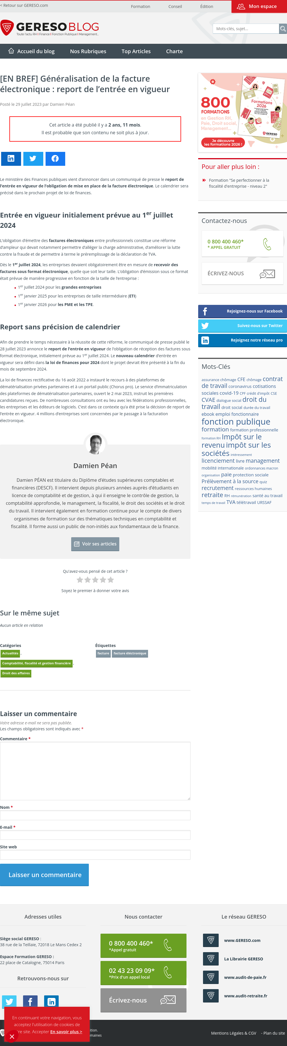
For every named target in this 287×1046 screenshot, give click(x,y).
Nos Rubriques (88, 51)
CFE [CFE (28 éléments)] (241, 379)
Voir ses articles (95, 544)
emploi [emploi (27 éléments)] (223, 414)
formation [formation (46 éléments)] (215, 429)
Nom (6, 807)
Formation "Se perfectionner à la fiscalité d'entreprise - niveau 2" (239, 183)
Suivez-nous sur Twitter (242, 326)
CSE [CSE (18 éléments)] (274, 393)
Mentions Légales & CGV (233, 1033)
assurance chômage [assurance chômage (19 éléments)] (219, 379)
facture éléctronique (130, 653)
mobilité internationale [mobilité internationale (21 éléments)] (223, 468)
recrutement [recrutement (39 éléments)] (218, 488)
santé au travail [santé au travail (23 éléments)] (267, 495)
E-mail (7, 827)
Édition (206, 6)
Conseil (175, 6)
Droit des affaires (16, 673)
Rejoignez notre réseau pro (242, 341)
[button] (12, 1036)
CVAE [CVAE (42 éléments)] (208, 400)
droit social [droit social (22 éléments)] (232, 407)
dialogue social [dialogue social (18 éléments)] (228, 400)
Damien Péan (62, 104)
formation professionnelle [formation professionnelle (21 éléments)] (254, 430)
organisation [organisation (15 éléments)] (211, 475)
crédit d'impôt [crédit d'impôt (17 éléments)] (258, 393)
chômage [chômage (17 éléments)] (254, 379)
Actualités (10, 653)
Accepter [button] (40, 1031)
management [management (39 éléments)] (263, 460)
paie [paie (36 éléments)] (226, 474)
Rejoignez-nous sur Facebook (242, 312)
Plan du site (274, 1033)
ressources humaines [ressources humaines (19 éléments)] (253, 488)
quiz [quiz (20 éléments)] (263, 481)
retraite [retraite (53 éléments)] (212, 495)
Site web (8, 846)
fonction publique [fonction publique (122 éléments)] (236, 421)
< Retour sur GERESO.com (24, 5)
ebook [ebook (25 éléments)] (208, 414)
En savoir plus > (66, 1031)
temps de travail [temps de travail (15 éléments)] (213, 503)
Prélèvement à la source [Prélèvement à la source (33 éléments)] (230, 481)
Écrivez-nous (241, 274)
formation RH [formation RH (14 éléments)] (211, 438)
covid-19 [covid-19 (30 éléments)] (229, 393)
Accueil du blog (36, 51)
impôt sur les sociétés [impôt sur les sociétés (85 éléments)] (236, 449)
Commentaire (15, 738)
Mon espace (263, 6)
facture (103, 653)
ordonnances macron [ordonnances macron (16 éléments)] (261, 468)
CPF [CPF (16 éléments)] (242, 393)
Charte (174, 51)
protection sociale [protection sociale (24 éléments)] (251, 474)
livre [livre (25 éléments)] (240, 461)
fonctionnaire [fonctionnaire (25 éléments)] (245, 414)
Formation (140, 6)
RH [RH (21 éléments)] (227, 495)
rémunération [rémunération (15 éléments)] (241, 496)
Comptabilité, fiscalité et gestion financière (36, 663)
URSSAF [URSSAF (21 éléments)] (264, 502)
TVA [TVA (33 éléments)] (230, 502)
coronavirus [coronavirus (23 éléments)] (239, 386)
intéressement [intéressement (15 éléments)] (241, 454)
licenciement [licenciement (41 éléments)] (218, 460)
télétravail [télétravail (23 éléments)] (246, 502)
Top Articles (136, 51)
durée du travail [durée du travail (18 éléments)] (256, 407)
